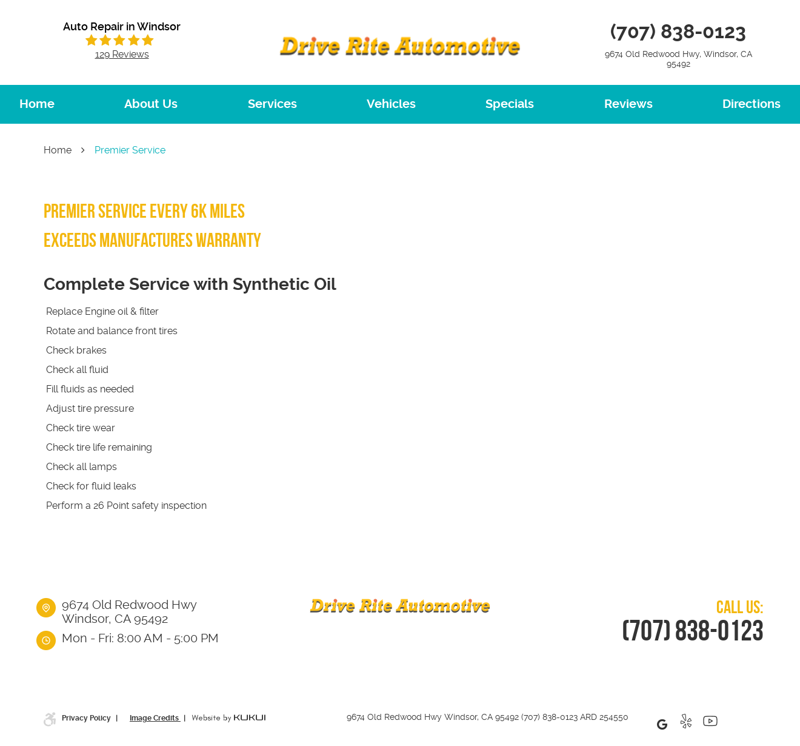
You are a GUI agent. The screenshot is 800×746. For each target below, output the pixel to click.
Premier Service (130, 150)
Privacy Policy (87, 718)
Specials (509, 104)
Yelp (686, 724)
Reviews (628, 104)
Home (37, 104)
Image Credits (155, 718)
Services (272, 104)
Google (662, 724)
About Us (151, 104)
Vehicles (391, 104)
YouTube (710, 724)
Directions (751, 104)
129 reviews (122, 54)
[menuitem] (37, 104)
